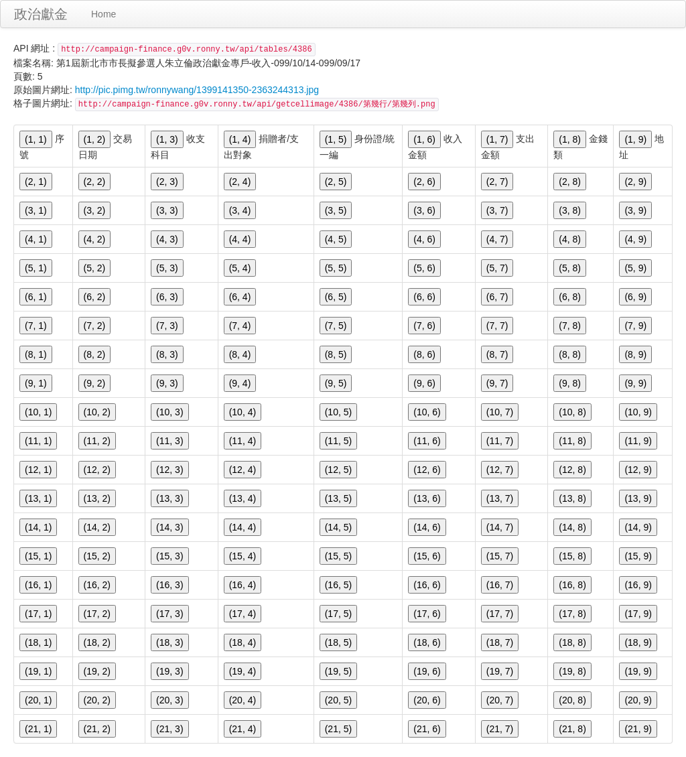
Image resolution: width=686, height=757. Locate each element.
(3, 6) (424, 210)
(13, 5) (338, 498)
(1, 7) (497, 139)
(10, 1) (38, 412)
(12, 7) (499, 469)
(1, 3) (167, 139)
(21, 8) (572, 729)
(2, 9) (635, 181)
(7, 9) (635, 325)
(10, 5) (338, 412)
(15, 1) (38, 556)
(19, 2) (97, 671)
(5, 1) (36, 268)
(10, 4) (242, 412)
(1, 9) (635, 139)
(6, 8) (570, 296)
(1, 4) (240, 139)
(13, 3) (169, 498)
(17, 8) (572, 613)
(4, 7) (497, 239)
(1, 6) (424, 139)
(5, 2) (95, 268)
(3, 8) (570, 210)
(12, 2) (97, 469)
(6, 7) (497, 296)
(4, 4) (240, 239)
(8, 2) (95, 354)
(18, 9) (637, 642)
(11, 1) (38, 440)
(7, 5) (336, 325)
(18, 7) (499, 642)
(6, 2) (95, 296)
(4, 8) (570, 239)
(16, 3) (169, 584)
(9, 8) (570, 383)
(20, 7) (499, 700)
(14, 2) (97, 527)
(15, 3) (169, 556)
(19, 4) (242, 671)
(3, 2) (95, 210)
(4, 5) (336, 239)
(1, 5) (336, 139)
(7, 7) (497, 325)
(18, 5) (338, 642)
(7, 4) (240, 325)
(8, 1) (36, 354)
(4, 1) (36, 239)
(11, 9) (637, 440)
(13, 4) (242, 498)
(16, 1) (38, 584)
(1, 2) (95, 139)
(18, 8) (572, 642)
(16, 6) (426, 584)
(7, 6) (424, 325)
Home (103, 14)
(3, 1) (36, 210)
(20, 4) (242, 700)
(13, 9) (637, 498)
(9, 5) (336, 383)
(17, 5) (338, 613)
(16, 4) (242, 584)
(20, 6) (426, 700)
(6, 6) (424, 296)
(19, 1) (38, 671)
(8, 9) (635, 354)
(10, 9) (637, 412)
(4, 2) (95, 239)
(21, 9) (637, 729)
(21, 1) (38, 729)
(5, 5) (336, 268)
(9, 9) (635, 383)
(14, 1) (38, 527)
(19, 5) (338, 671)
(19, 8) (572, 671)
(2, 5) (336, 181)
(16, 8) (572, 584)
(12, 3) (169, 469)
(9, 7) (497, 383)
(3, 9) (635, 210)
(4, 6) (424, 239)
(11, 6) (426, 440)
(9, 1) (36, 383)
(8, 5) (336, 354)
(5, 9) (635, 268)
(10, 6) (426, 412)
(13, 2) (97, 498)
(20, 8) (572, 700)
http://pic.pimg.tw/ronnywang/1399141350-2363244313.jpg (197, 89)
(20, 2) (97, 700)
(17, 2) (97, 613)
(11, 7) (499, 440)
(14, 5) (338, 527)
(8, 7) (497, 354)
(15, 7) (499, 556)
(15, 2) (97, 556)
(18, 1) (38, 642)
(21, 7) (499, 729)
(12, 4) (242, 469)
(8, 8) (570, 354)
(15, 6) (426, 556)
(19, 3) (169, 671)
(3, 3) (167, 210)
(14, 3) (169, 527)
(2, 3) (167, 181)
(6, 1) (36, 296)
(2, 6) (424, 181)
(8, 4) (240, 354)
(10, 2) (97, 412)
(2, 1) (36, 181)
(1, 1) (36, 139)
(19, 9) (637, 671)
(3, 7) (497, 210)
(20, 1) (38, 700)
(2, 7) (497, 181)
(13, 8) (572, 498)
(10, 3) (169, 412)
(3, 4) (240, 210)
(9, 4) (240, 383)
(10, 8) (572, 412)
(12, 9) (637, 469)
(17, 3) (169, 613)
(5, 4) (240, 268)
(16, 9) (637, 584)
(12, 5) (338, 469)
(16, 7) (499, 584)
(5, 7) (497, 268)
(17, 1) (38, 613)
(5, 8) (570, 268)
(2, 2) (95, 181)
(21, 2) (97, 729)
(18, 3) (169, 642)
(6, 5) (336, 296)
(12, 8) (572, 469)
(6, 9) (635, 296)
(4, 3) (167, 239)
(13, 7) (499, 498)
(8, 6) (424, 354)
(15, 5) (338, 556)
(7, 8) (570, 325)
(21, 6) (426, 729)
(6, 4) (240, 296)
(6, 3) (167, 296)
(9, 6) (424, 383)
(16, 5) (338, 584)
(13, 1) (38, 498)
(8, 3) (167, 354)
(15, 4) (242, 556)
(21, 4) (242, 729)
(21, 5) (338, 729)
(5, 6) (424, 268)
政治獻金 (41, 14)
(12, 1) (38, 469)
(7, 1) (36, 325)
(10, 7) (499, 412)
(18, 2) (97, 642)
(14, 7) (499, 527)
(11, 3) (169, 440)
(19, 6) (426, 671)
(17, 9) (637, 613)
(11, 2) (97, 440)
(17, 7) (499, 613)
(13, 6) (426, 498)
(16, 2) (97, 584)
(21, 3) (169, 729)
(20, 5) (338, 700)
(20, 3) (169, 700)
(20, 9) (637, 700)
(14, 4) (242, 527)
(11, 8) (572, 440)
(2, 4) (240, 181)
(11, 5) (338, 440)
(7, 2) (95, 325)
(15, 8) (572, 556)
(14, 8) (572, 527)
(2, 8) (570, 181)
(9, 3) (167, 383)
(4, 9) (635, 239)
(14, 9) (637, 527)
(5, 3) (167, 268)
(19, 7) (499, 671)
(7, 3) (167, 325)
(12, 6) (426, 469)
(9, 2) (95, 383)
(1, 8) (570, 139)
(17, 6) (426, 613)
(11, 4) (242, 440)
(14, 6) (426, 527)
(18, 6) (426, 642)
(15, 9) (637, 556)
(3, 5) (336, 210)
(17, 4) (242, 613)
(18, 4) (242, 642)
